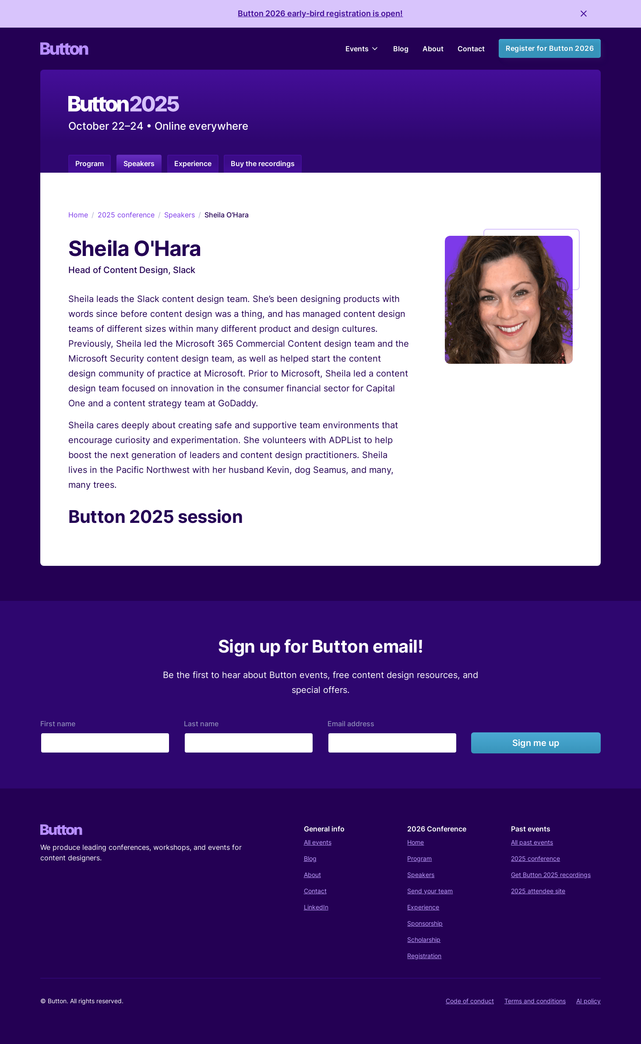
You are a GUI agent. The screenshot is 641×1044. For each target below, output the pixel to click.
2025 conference (126, 214)
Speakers (139, 163)
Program (89, 163)
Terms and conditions (535, 1001)
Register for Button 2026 (550, 48)
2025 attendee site (538, 891)
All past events (532, 842)
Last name (201, 723)
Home (78, 214)
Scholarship (423, 939)
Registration (424, 955)
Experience (192, 163)
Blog (401, 48)
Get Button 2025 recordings (551, 874)
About (433, 48)
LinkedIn (316, 907)
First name (57, 723)
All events (317, 842)
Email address (351, 723)
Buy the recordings (263, 163)
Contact (471, 48)
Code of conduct (470, 1001)
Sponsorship (425, 923)
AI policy (588, 1001)
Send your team (430, 891)
